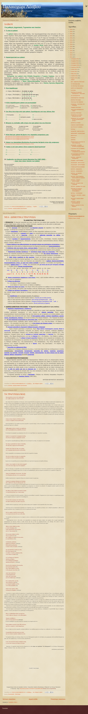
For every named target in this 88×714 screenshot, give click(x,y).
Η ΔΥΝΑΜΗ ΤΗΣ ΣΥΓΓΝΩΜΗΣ (77, 148)
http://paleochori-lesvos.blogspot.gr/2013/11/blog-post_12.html (19, 143)
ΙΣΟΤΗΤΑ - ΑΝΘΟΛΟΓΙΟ (76, 169)
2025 (71, 31)
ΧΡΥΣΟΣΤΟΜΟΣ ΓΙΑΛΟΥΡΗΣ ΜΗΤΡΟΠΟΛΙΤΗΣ (77, 154)
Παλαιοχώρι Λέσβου (22, 6)
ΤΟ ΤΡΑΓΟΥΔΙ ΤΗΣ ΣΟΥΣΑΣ (77, 86)
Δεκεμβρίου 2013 (75, 58)
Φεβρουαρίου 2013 (75, 209)
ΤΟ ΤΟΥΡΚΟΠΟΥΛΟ (75, 95)
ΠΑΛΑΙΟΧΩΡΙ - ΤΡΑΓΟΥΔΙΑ (14, 694)
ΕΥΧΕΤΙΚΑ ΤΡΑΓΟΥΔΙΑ (76, 113)
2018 (71, 46)
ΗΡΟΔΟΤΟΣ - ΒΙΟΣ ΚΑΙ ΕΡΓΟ (77, 131)
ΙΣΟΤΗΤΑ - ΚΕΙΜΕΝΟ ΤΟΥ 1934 (78, 186)
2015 (71, 52)
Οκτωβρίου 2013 (75, 63)
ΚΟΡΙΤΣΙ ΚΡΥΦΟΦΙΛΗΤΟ (76, 88)
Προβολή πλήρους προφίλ (74, 218)
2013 (71, 57)
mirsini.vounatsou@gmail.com (77, 216)
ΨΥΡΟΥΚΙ (73, 137)
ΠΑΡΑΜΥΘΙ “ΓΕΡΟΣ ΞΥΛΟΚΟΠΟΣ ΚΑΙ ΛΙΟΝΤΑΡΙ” (78, 151)
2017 (71, 48)
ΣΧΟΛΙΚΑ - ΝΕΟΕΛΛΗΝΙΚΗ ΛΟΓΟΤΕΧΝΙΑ (17, 208)
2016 (71, 50)
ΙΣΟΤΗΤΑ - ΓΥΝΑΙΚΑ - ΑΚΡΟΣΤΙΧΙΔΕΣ (76, 180)
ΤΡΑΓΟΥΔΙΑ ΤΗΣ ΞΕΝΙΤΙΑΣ (77, 102)
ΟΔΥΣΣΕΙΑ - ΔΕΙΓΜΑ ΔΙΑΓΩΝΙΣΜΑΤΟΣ (75, 202)
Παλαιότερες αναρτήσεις (58, 699)
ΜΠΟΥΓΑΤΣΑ (74, 135)
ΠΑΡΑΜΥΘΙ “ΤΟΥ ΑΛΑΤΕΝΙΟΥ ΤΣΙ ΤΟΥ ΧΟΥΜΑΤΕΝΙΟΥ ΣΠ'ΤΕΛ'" (77, 119)
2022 (71, 37)
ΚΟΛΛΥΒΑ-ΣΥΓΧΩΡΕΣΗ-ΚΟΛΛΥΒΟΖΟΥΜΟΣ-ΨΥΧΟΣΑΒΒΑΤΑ (76, 190)
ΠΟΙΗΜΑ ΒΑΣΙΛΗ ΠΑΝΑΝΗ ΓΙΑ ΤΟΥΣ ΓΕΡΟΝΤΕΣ (78, 142)
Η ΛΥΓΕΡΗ (73, 90)
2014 (71, 54)
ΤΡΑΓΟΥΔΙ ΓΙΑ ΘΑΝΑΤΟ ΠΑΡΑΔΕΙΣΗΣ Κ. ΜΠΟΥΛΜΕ (78, 93)
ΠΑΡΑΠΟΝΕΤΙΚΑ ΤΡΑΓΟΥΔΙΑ (77, 97)
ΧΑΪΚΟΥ (8, 24)
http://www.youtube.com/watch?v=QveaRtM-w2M (31, 688)
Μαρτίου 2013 (74, 77)
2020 (71, 42)
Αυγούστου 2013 (75, 67)
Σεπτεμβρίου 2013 (75, 65)
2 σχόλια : (35, 206)
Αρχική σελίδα (33, 699)
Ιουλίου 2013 (74, 69)
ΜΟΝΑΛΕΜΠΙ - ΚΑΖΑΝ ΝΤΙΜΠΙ (78, 133)
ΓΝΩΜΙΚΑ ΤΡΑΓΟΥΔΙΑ (76, 107)
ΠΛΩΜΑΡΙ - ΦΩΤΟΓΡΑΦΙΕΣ (77, 160)
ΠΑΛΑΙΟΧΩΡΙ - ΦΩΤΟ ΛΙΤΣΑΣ (77, 162)
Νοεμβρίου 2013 (75, 61)
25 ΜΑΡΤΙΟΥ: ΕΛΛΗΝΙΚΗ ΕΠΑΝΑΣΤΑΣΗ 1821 (76, 115)
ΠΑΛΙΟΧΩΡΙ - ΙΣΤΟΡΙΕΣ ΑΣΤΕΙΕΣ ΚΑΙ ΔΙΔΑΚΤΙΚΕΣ (77, 146)
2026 (71, 29)
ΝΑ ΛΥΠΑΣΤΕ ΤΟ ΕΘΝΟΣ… (77, 127)
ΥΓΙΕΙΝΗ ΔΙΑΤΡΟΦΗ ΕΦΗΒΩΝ (78, 166)
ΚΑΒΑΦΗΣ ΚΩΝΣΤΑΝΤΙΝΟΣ (77, 125)
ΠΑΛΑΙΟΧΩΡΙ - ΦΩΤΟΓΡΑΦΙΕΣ (78, 164)
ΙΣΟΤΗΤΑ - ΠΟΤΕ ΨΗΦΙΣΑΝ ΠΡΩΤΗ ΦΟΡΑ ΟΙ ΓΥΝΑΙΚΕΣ (78, 177)
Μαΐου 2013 (74, 73)
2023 (71, 35)
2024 (71, 33)
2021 (71, 40)
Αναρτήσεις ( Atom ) (12, 702)
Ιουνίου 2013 (74, 71)
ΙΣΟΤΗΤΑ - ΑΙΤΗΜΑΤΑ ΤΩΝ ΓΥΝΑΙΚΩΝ (77, 184)
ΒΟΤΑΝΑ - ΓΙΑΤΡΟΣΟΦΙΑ (76, 193)
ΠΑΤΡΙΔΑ (73, 129)
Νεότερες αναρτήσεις (9, 699)
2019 (71, 44)
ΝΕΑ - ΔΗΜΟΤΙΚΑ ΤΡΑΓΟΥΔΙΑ (20, 217)
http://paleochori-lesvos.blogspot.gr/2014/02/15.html (17, 139)
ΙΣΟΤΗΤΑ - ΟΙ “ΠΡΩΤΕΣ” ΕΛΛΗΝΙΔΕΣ (76, 174)
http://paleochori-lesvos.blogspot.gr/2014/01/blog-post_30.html (19, 137)
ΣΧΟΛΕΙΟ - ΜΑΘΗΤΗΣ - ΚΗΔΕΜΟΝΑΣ (76, 158)
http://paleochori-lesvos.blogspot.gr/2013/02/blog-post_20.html (19, 136)
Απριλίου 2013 (74, 75)
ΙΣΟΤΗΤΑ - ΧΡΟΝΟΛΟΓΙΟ (76, 171)
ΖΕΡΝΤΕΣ (73, 139)
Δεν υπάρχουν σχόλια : (38, 383)
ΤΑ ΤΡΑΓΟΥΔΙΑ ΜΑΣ (14, 394)
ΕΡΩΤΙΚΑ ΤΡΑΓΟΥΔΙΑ (76, 100)
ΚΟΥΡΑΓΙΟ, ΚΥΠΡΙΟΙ (75, 122)
